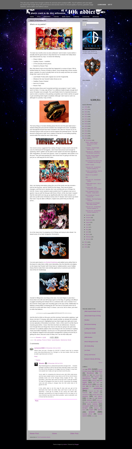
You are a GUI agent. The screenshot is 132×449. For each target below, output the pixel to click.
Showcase (96, 16)
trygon (91, 409)
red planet (98, 396)
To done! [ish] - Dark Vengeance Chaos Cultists (93, 188)
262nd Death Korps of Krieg (92, 315)
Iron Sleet (87, 350)
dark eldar (96, 382)
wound (93, 416)
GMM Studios (88, 337)
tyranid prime (87, 414)
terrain (96, 406)
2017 (86, 128)
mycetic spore (96, 394)
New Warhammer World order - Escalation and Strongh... (94, 161)
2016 (86, 131)
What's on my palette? (92, 175)
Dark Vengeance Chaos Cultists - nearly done (92, 192)
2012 (86, 242)
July (87, 224)
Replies (38, 360)
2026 (86, 107)
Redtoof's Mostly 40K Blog (92, 359)
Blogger (77, 444)
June (87, 227)
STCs (39, 16)
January (88, 239)
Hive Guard (96, 375)
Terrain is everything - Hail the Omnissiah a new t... (94, 171)
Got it (110, 4)
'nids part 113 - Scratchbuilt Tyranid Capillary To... (93, 211)
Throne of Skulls (46, 340)
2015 (86, 133)
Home (32, 16)
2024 (86, 112)
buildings (93, 380)
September (89, 220)
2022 (86, 116)
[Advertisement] (92, 278)
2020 (86, 121)
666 (87, 177)
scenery (89, 400)
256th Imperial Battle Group (92, 311)
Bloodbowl (90, 373)
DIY (101, 373)
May (87, 229)
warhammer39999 (39, 348)
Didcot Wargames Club (91, 341)
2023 (86, 114)
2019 (86, 123)
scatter (100, 398)
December (89, 140)
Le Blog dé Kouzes (90, 328)
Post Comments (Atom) (43, 437)
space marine (97, 402)
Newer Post (34, 433)
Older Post (74, 433)
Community (85, 16)
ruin (88, 398)
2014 (86, 136)
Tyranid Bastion (56, 340)
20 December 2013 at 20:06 (52, 348)
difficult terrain (87, 384)
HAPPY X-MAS (90, 164)
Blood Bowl (98, 371)
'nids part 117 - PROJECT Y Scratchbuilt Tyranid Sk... (93, 152)
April (87, 232)
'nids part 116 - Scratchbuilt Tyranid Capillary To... (93, 167)
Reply (35, 356)
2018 (86, 126)
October (88, 217)
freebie (97, 386)
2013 (86, 138)
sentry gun (99, 400)
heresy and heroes (89, 354)
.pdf (83, 369)
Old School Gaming (90, 324)
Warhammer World (66, 340)
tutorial (100, 409)
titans (83, 409)
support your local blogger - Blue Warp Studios (93, 203)
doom (98, 384)
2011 (86, 244)
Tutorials (56, 16)
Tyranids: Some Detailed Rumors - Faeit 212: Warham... (92, 157)
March (88, 234)
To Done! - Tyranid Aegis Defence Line (92, 148)
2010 (86, 247)
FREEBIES (47, 16)
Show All (100, 362)
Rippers (97, 377)
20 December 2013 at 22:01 (55, 363)
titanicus (96, 408)
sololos (65, 444)
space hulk (88, 402)
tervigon (85, 408)
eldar (83, 386)
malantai (84, 392)
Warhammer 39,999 (90, 333)
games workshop (92, 388)
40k (35, 340)
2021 (86, 119)
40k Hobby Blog (89, 346)
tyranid (92, 412)
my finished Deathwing (50, 262)
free (90, 386)
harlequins (91, 391)
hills (98, 391)
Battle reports (66, 16)
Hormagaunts (86, 377)
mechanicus (85, 394)
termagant (85, 406)
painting (39, 340)
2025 (86, 109)
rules (93, 398)
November (89, 215)
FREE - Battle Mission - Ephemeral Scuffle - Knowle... (92, 144)
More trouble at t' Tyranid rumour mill (92, 195)
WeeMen (86, 320)
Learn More (102, 4)
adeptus (85, 380)
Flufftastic (76, 16)
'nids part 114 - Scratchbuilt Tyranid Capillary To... (93, 207)
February (88, 236)
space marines (92, 404)
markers (96, 392)
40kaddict (42, 363)
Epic (88, 375)
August (88, 222)
